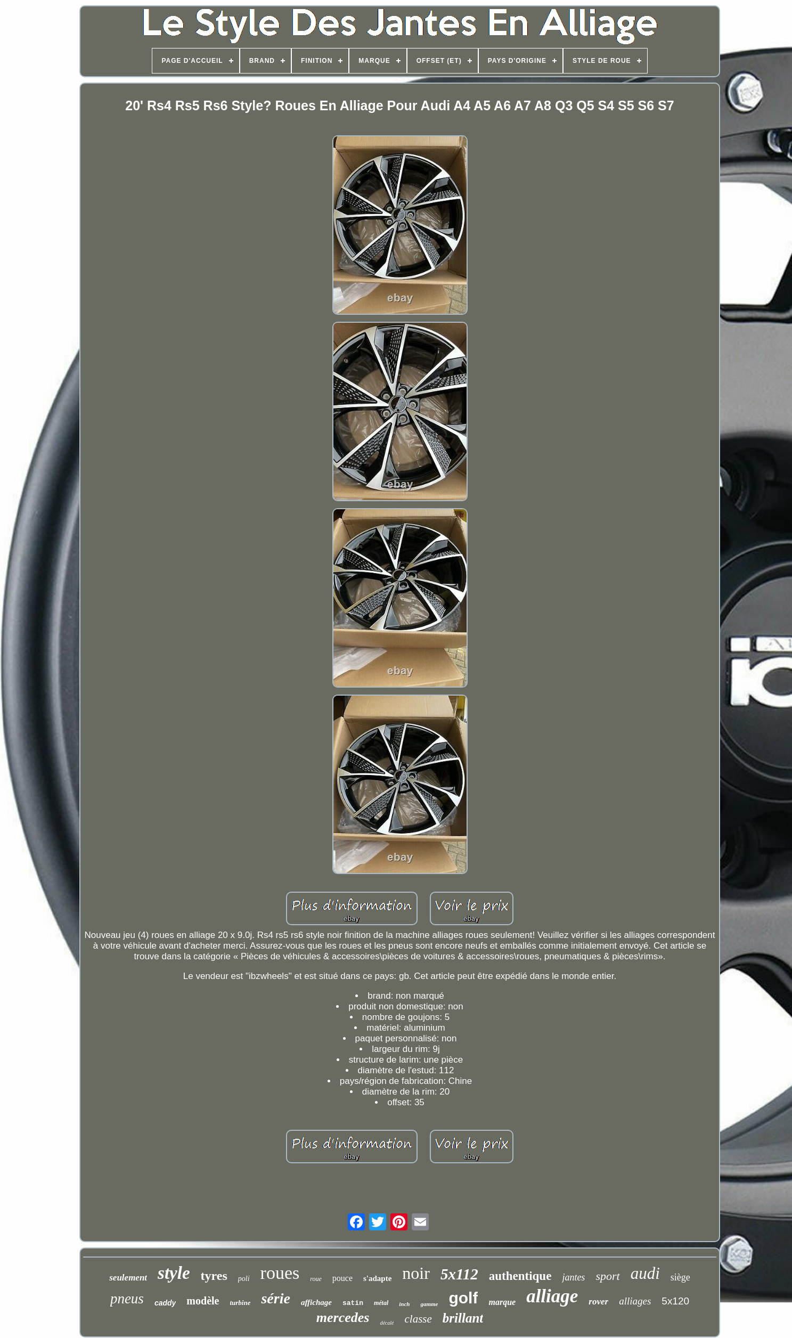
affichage (316, 1302)
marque (502, 1302)
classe (417, 1318)
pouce (342, 1278)
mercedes (343, 1317)
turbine (240, 1303)
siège (680, 1277)
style (174, 1273)
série (275, 1298)
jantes (573, 1277)
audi (645, 1273)
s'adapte (377, 1278)
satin (352, 1303)
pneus (127, 1299)
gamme (429, 1304)
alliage (552, 1296)
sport (607, 1276)
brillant (463, 1318)
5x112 (459, 1274)
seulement (128, 1277)
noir (416, 1273)
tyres (214, 1276)
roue (316, 1279)
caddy (165, 1303)
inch (404, 1304)
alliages (635, 1301)
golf (463, 1298)
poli (244, 1279)
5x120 (675, 1301)
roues (280, 1273)
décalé (387, 1323)
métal (381, 1303)
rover (598, 1301)
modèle (202, 1301)
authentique (520, 1276)
